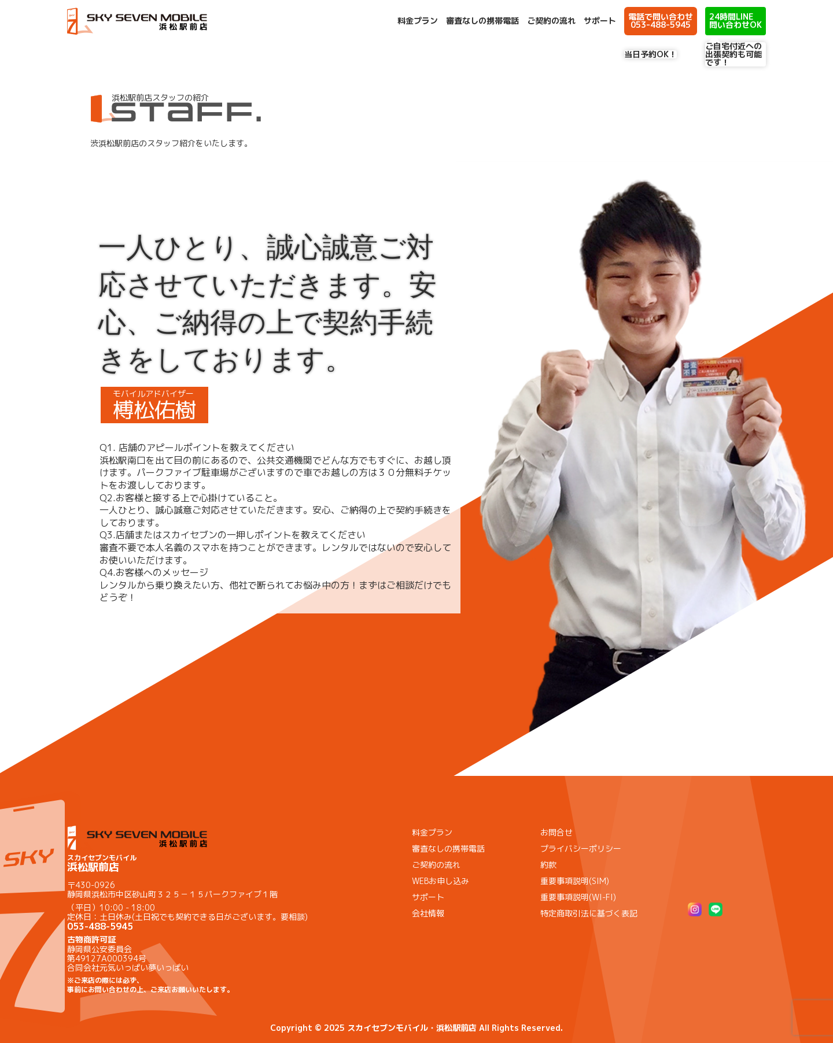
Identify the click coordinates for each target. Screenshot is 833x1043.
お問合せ (556, 832)
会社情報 (428, 913)
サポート (600, 21)
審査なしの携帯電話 (482, 21)
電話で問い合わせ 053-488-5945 (660, 20)
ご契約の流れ (551, 21)
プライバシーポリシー (580, 848)
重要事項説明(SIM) (574, 880)
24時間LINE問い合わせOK (735, 20)
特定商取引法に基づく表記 (588, 913)
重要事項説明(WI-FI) (578, 897)
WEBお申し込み (440, 880)
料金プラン (417, 21)
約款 (548, 864)
